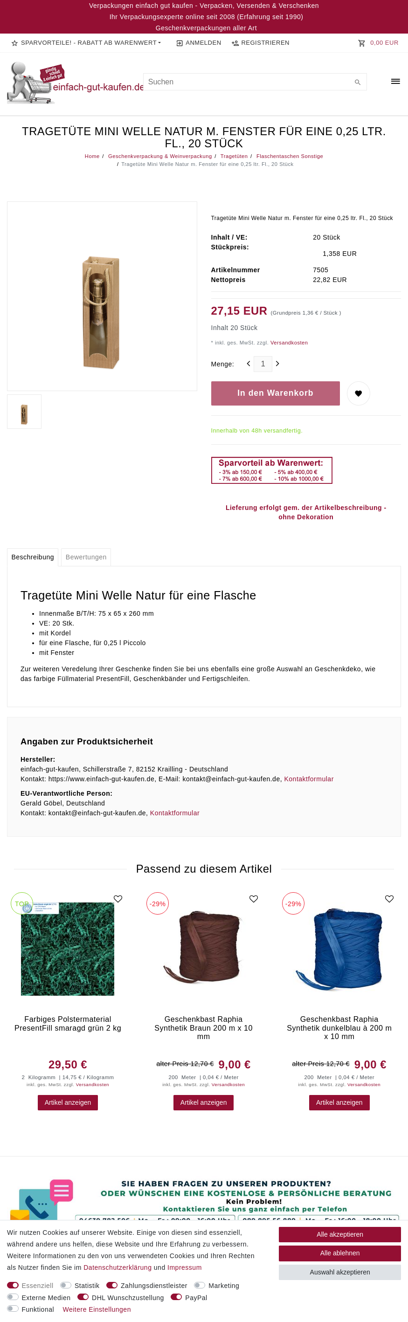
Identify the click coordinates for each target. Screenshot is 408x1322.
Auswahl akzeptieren (340, 1272)
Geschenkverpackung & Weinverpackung (159, 156)
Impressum (184, 1267)
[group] (67, 949)
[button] (86, 43)
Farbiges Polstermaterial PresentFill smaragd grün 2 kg (67, 1023)
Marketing (223, 1285)
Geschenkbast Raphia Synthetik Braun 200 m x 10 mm (203, 1027)
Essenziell (38, 1285)
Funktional (38, 1309)
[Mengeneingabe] (263, 364)
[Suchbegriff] (255, 81)
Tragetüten (233, 156)
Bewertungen (86, 557)
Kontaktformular (308, 779)
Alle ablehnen (340, 1253)
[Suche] (358, 83)
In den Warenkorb (275, 393)
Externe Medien (46, 1297)
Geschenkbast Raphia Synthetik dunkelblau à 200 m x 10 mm (339, 1027)
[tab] (32, 557)
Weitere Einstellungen (96, 1309)
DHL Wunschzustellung (128, 1297)
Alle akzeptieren (340, 1234)
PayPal (196, 1297)
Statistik (87, 1285)
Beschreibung (32, 557)
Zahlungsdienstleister (154, 1285)
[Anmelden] (198, 43)
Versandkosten (288, 342)
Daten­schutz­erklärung (117, 1267)
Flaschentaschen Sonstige (289, 156)
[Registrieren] (260, 43)
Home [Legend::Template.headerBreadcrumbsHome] (92, 156)
